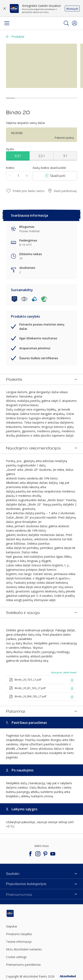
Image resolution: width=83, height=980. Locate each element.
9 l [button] (65, 156)
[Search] (66, 23)
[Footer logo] (17, 848)
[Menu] (6, 23)
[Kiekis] (18, 175)
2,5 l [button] (41, 156)
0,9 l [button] (18, 156)
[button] (74, 23)
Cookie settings (16, 892)
